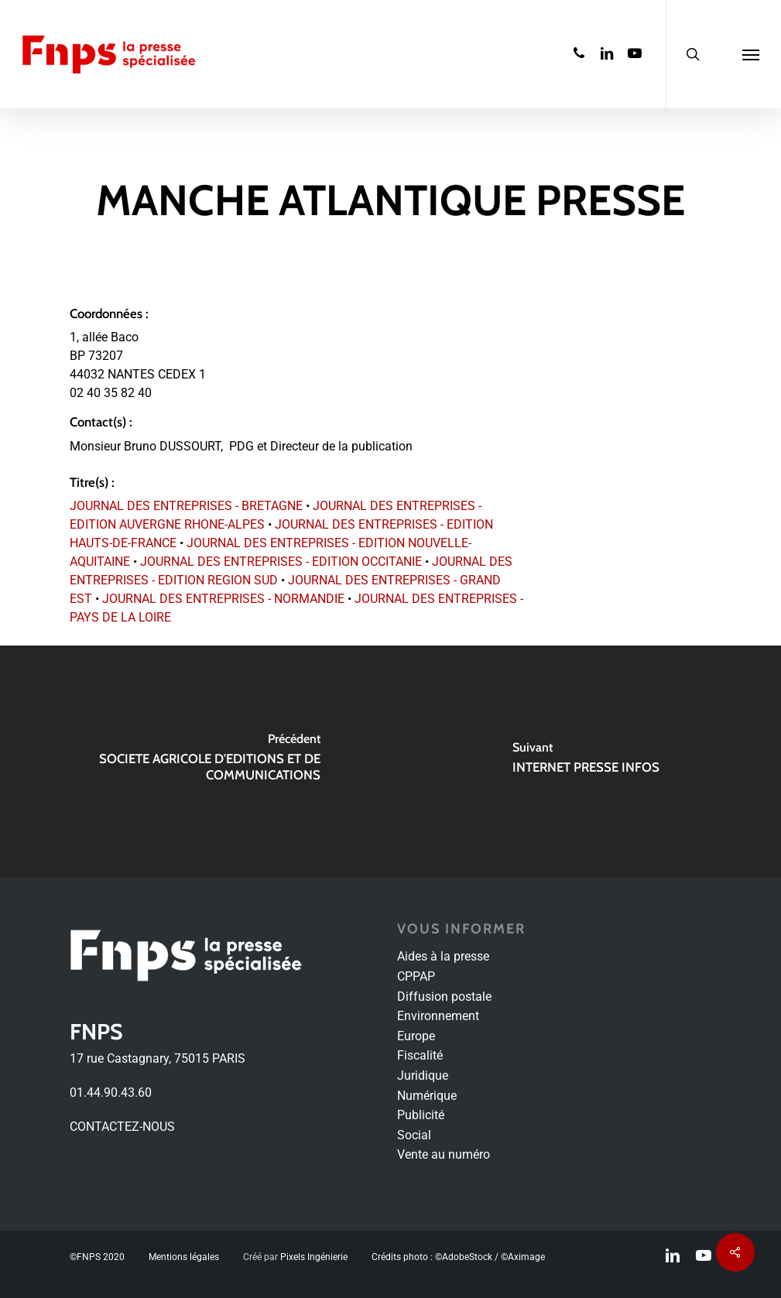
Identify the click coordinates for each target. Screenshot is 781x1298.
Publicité (420, 1115)
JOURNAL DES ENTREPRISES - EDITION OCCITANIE (281, 561)
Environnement (438, 1016)
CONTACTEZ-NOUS (122, 1126)
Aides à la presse (443, 956)
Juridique (422, 1075)
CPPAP (416, 976)
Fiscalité (420, 1055)
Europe (416, 1036)
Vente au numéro (443, 1154)
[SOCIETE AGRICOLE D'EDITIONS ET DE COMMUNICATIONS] (195, 762)
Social (414, 1135)
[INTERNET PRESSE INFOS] (586, 762)
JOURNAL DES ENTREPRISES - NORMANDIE (223, 598)
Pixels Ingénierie (314, 1257)
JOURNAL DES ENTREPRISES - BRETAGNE (186, 505)
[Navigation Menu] (750, 54)
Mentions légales (184, 1257)
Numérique (427, 1095)
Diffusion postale (444, 996)
